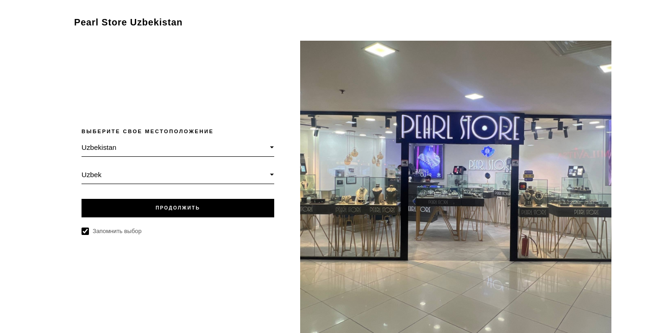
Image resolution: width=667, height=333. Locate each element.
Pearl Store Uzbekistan (128, 22)
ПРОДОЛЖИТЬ (178, 207)
